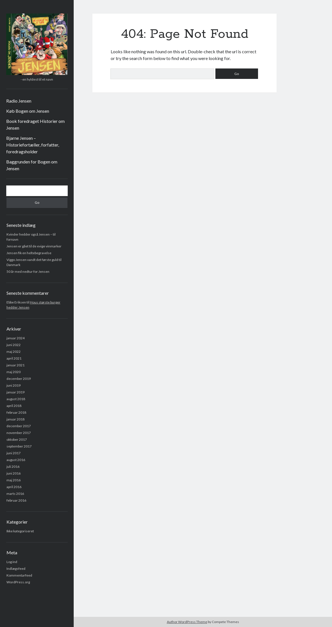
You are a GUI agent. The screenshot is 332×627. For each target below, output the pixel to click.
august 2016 (15, 460)
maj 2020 (13, 372)
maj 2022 (13, 351)
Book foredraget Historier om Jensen (35, 124)
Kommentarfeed (19, 575)
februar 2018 (16, 412)
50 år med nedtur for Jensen (27, 271)
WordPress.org (18, 582)
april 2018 (13, 406)
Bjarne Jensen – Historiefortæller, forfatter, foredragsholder (32, 144)
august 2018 (15, 399)
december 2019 (18, 378)
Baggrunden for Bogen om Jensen (31, 165)
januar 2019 (15, 392)
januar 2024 (15, 338)
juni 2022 (13, 345)
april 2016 (13, 487)
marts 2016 (15, 493)
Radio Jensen (18, 100)
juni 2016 (13, 473)
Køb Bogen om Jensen (27, 111)
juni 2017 (13, 453)
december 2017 (18, 426)
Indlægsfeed (15, 568)
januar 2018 (15, 419)
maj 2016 (13, 480)
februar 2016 (16, 500)
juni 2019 (13, 385)
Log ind (11, 562)
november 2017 (18, 433)
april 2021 (13, 358)
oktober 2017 (16, 439)
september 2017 (19, 446)
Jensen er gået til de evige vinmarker (34, 246)
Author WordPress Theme (187, 622)
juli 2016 (12, 466)
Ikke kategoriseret (20, 531)
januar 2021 (15, 365)
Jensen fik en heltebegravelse (28, 253)
